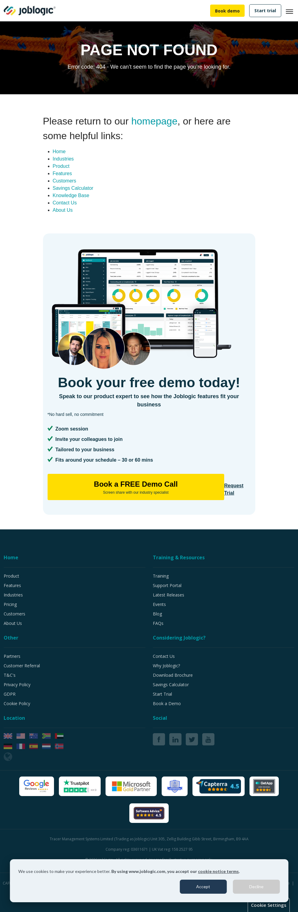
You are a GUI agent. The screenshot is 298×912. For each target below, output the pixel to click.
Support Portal (167, 585)
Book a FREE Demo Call (136, 487)
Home (59, 151)
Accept (203, 886)
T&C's (10, 675)
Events (159, 604)
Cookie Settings (268, 905)
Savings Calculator (73, 188)
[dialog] (149, 880)
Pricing (10, 604)
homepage (154, 121)
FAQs (158, 623)
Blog (157, 614)
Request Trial (233, 489)
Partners (12, 656)
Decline (256, 886)
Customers (64, 180)
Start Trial (162, 694)
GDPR (10, 694)
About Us (63, 210)
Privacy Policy (17, 684)
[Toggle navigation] (292, 11)
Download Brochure (173, 675)
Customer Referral (22, 666)
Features (62, 173)
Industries (63, 158)
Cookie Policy (17, 703)
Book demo (227, 11)
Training (161, 576)
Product (61, 166)
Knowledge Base (71, 195)
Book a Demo (167, 703)
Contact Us (65, 202)
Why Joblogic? (166, 666)
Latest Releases (168, 595)
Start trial (265, 10)
